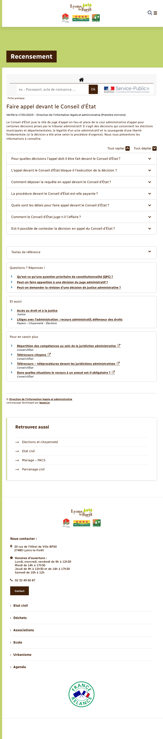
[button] (81, 158)
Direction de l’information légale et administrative (40, 399)
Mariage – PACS (30, 460)
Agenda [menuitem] (18, 667)
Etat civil (25, 451)
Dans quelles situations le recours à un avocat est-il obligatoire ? (66, 372)
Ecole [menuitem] (16, 642)
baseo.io (44, 402)
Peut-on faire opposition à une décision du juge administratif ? (62, 282)
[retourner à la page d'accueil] (80, 13)
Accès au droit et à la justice (37, 310)
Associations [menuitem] (22, 630)
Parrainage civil (30, 469)
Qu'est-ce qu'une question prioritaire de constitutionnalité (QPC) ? (65, 277)
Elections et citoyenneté (36, 442)
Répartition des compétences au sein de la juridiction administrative (68, 346)
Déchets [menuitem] (18, 618)
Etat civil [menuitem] (19, 606)
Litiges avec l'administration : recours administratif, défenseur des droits (69, 319)
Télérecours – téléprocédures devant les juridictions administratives (68, 364)
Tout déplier (145, 148)
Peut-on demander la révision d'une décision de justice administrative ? (69, 287)
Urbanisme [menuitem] (20, 655)
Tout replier (118, 148)
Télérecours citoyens (34, 355)
